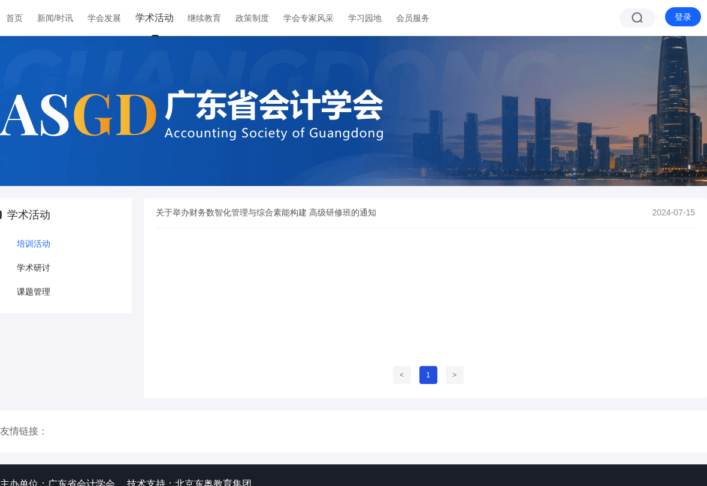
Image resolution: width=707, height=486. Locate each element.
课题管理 (33, 291)
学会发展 (104, 18)
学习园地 (365, 18)
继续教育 (204, 18)
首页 (14, 18)
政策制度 (252, 18)
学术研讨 (33, 267)
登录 (683, 17)
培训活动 (33, 243)
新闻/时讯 (55, 18)
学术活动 (154, 18)
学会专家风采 (308, 18)
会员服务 (413, 18)
